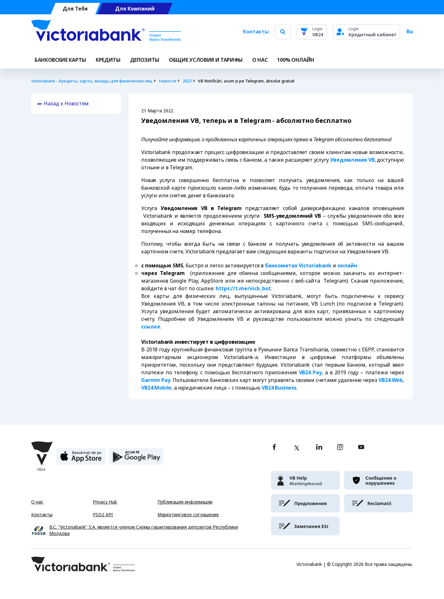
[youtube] (361, 447)
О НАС (259, 60)
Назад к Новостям (66, 103)
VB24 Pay (310, 372)
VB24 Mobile (156, 387)
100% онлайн (295, 60)
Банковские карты (60, 60)
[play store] (136, 459)
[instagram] (340, 447)
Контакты (256, 31)
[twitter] (297, 448)
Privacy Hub (105, 502)
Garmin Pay (155, 380)
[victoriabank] (305, 480)
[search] (282, 32)
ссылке (150, 326)
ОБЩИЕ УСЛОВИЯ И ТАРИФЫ (206, 60)
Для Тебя (75, 9)
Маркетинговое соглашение (188, 514)
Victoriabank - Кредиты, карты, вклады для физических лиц (91, 81)
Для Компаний (135, 9)
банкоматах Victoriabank (298, 265)
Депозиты (144, 60)
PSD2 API (103, 514)
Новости (167, 81)
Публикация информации (184, 502)
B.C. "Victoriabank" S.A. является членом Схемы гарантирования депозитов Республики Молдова (143, 530)
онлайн (347, 265)
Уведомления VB (352, 160)
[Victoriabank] (106, 32)
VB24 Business (279, 387)
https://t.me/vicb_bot (243, 288)
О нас (37, 502)
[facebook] (274, 447)
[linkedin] (319, 447)
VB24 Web (390, 380)
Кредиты (108, 60)
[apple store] (81, 459)
